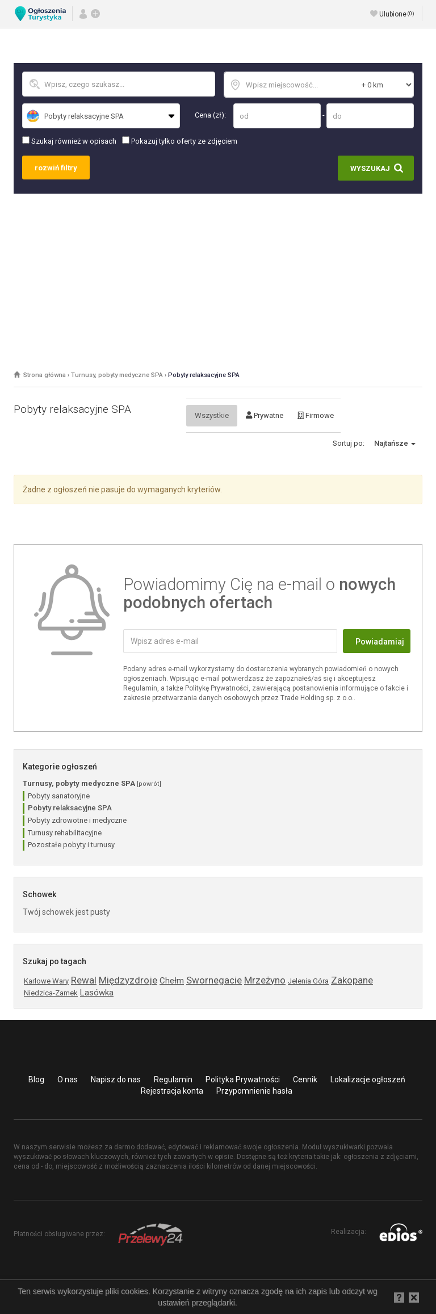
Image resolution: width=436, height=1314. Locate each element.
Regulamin (173, 1079)
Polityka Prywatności (243, 1079)
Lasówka (97, 992)
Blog (36, 1079)
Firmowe (315, 415)
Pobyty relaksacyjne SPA (204, 375)
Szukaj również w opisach (69, 140)
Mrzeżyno (265, 980)
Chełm (172, 981)
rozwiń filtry (56, 168)
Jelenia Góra (308, 981)
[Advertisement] (218, 278)
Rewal (84, 980)
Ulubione (396, 14)
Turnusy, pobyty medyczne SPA (117, 375)
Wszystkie (212, 415)
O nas (67, 1079)
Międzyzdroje (128, 980)
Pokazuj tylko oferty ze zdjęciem (179, 140)
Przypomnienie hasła (254, 1090)
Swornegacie (214, 980)
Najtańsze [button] (395, 443)
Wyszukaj (370, 168)
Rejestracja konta (172, 1090)
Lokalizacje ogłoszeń (367, 1079)
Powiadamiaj (379, 641)
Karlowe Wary (46, 981)
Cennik (305, 1079)
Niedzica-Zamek (51, 993)
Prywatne (264, 415)
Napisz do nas (116, 1079)
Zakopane (352, 980)
